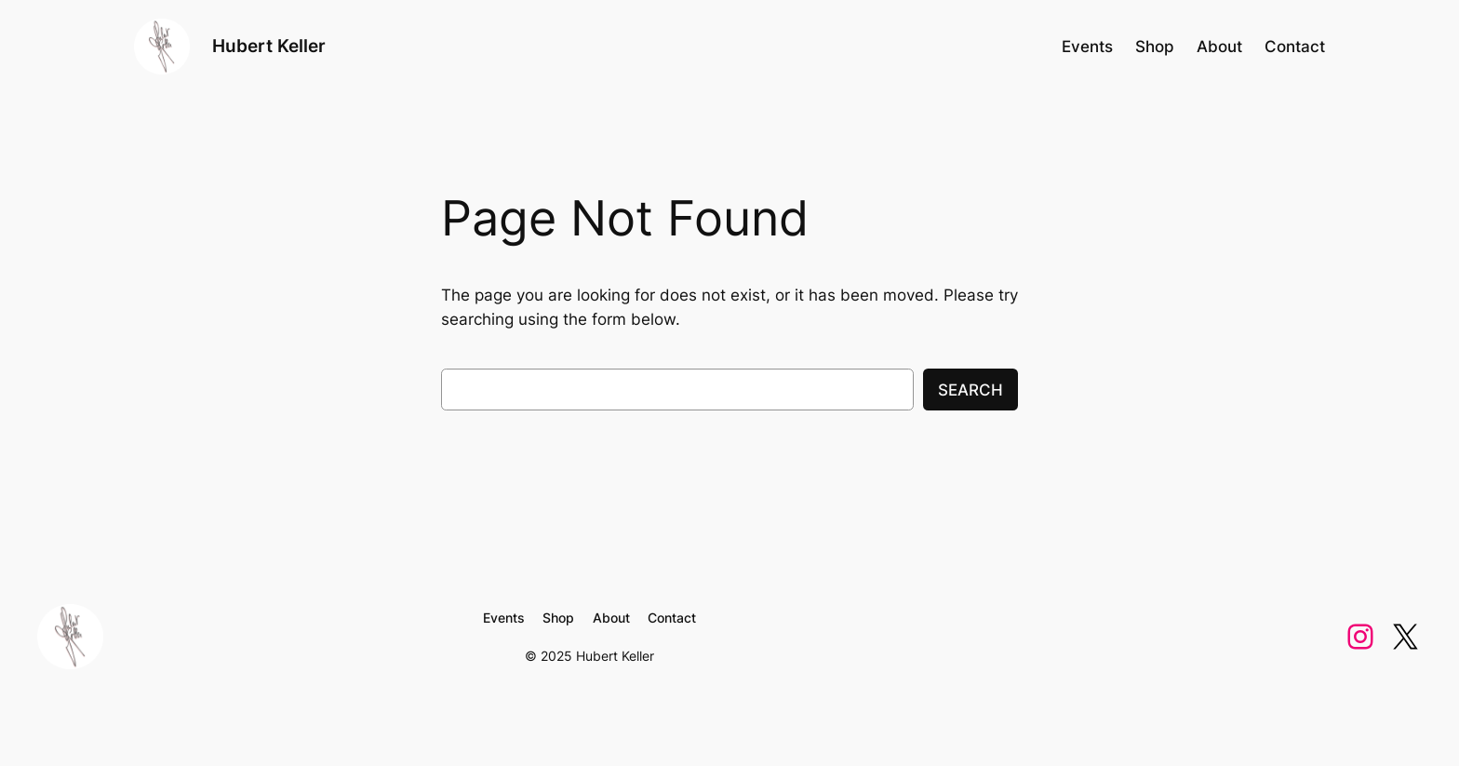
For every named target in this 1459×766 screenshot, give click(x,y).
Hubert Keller (269, 45)
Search (970, 390)
